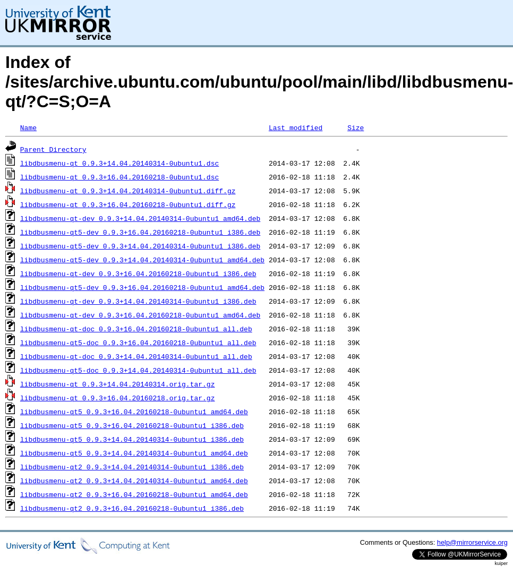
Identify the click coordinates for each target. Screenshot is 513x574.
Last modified (295, 127)
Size (355, 127)
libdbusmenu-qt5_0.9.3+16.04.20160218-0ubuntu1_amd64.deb (134, 411)
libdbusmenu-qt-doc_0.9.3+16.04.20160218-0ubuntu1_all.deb (136, 328)
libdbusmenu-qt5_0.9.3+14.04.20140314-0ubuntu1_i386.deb (132, 439)
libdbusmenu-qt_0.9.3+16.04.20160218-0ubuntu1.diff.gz (128, 204)
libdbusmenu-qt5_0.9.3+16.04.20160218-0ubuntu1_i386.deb (132, 425)
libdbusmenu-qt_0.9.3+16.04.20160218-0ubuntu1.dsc (119, 177)
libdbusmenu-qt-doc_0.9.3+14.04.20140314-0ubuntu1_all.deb (136, 356)
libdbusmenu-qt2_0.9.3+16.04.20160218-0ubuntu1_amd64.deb (134, 494)
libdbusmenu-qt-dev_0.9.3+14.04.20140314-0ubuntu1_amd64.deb (140, 218)
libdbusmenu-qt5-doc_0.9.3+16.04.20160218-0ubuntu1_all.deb (138, 342)
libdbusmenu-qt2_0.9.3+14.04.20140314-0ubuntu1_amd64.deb (134, 480)
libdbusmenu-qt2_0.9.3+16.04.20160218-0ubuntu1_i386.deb (132, 508)
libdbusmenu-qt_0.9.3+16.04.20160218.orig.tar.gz (117, 397)
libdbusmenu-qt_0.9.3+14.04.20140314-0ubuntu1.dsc (119, 163)
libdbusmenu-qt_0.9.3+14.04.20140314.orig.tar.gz (117, 384)
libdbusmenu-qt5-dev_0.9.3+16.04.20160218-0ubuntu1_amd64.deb (142, 287)
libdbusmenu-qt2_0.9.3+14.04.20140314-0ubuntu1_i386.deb (132, 467)
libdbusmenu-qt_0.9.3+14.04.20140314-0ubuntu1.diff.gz (128, 190)
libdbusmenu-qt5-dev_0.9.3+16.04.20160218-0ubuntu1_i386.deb (140, 232)
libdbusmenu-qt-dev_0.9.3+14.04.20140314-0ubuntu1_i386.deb (138, 301)
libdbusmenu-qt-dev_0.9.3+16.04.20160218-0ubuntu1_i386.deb (138, 273)
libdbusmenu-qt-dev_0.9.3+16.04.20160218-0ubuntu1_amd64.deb (140, 315)
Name (28, 127)
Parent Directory (53, 149)
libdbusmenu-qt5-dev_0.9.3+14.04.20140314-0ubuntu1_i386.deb (140, 246)
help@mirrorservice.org (472, 542)
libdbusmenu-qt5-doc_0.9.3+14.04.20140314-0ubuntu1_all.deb (138, 370)
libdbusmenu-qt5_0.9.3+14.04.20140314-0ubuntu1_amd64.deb (134, 453)
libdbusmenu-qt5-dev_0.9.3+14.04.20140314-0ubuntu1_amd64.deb (142, 259)
